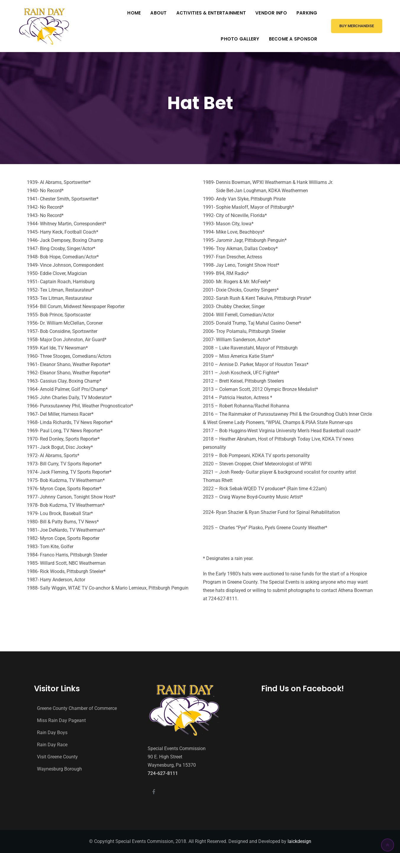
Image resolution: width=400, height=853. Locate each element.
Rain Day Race (52, 744)
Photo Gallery (240, 39)
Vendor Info (271, 13)
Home (134, 13)
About (158, 13)
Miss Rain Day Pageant (61, 720)
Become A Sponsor (293, 39)
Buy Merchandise (356, 26)
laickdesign (299, 841)
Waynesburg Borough (59, 769)
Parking (306, 13)
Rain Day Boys (52, 732)
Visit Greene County (57, 757)
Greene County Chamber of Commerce (77, 708)
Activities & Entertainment (211, 13)
